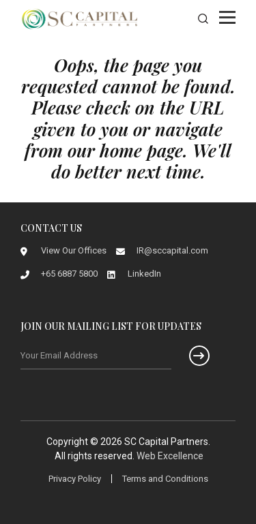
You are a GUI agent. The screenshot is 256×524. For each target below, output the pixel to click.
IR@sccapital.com (172, 250)
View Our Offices (73, 250)
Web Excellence (170, 455)
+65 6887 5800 (69, 273)
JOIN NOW (190, 355)
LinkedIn (144, 273)
